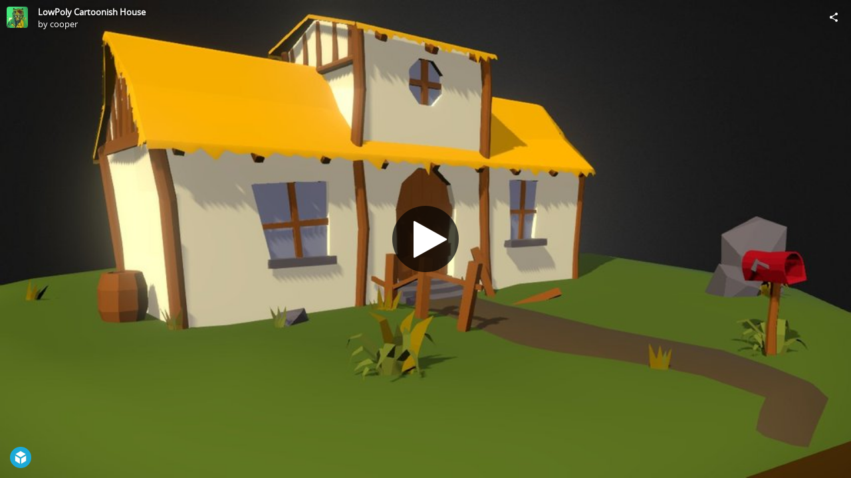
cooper (64, 24)
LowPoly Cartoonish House (92, 12)
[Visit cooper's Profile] (17, 17)
